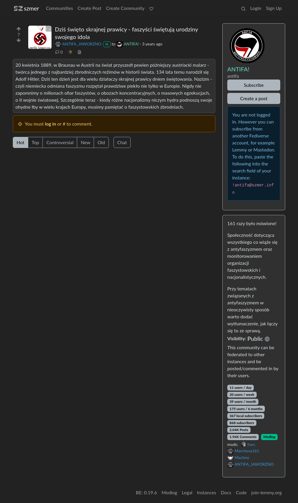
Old (101, 142)
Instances (206, 492)
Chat (122, 142)
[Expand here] (40, 37)
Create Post (90, 8)
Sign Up (274, 8)
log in (50, 123)
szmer (26, 8)
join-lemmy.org (266, 492)
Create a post (253, 98)
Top (35, 142)
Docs (226, 492)
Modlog (269, 437)
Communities (59, 8)
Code (241, 492)
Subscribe (254, 85)
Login (255, 8)
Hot (20, 142)
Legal (187, 492)
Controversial (59, 142)
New (85, 142)
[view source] (79, 52)
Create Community (125, 8)
